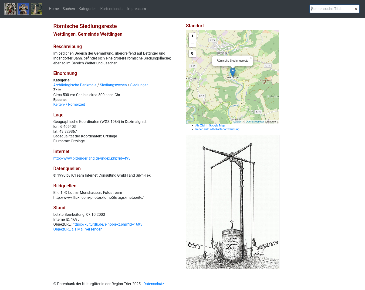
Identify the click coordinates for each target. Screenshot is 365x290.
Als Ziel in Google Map (210, 125)
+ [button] (192, 36)
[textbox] (334, 9)
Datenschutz (153, 284)
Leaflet (237, 121)
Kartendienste (111, 8)
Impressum (136, 8)
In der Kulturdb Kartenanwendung (217, 129)
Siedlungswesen (113, 85)
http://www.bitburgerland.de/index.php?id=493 (91, 158)
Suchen (69, 8)
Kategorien (88, 8)
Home (54, 8)
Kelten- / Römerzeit (69, 104)
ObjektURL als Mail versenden (77, 229)
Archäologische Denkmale (75, 85)
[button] (356, 9)
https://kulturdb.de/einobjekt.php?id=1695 (107, 224)
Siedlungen (139, 85)
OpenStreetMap (255, 121)
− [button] (192, 43)
